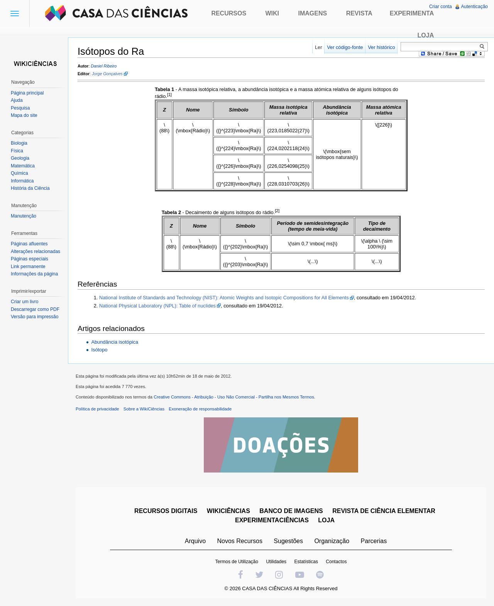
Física (17, 151)
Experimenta (412, 13)
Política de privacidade (97, 409)
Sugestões (288, 541)
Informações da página (34, 274)
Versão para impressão (34, 316)
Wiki (272, 13)
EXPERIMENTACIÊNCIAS (272, 520)
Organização (331, 541)
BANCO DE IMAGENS (291, 511)
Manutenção (23, 216)
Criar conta (440, 6)
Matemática (23, 166)
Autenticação (474, 6)
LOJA (326, 520)
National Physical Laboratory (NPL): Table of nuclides (157, 306)
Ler (318, 47)
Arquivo (195, 541)
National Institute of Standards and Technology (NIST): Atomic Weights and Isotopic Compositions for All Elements (224, 297)
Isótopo (99, 350)
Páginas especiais (29, 259)
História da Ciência (30, 188)
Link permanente (28, 266)
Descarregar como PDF (35, 309)
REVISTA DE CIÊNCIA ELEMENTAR (383, 511)
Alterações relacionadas (35, 251)
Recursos (228, 13)
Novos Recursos (239, 541)
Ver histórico (381, 47)
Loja (426, 35)
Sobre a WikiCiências (144, 409)
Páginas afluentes (29, 243)
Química (19, 173)
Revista (359, 13)
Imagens (312, 13)
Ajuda (17, 100)
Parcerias (374, 541)
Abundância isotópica (114, 342)
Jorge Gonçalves (107, 73)
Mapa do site (24, 115)
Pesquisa (20, 108)
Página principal (27, 93)
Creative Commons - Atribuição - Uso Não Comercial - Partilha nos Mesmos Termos (234, 397)
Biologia (19, 143)
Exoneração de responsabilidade (200, 409)
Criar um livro (24, 301)
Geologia (20, 158)
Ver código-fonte (345, 47)
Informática (22, 181)
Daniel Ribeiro (104, 66)
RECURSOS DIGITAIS (165, 511)
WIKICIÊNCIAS (228, 511)
